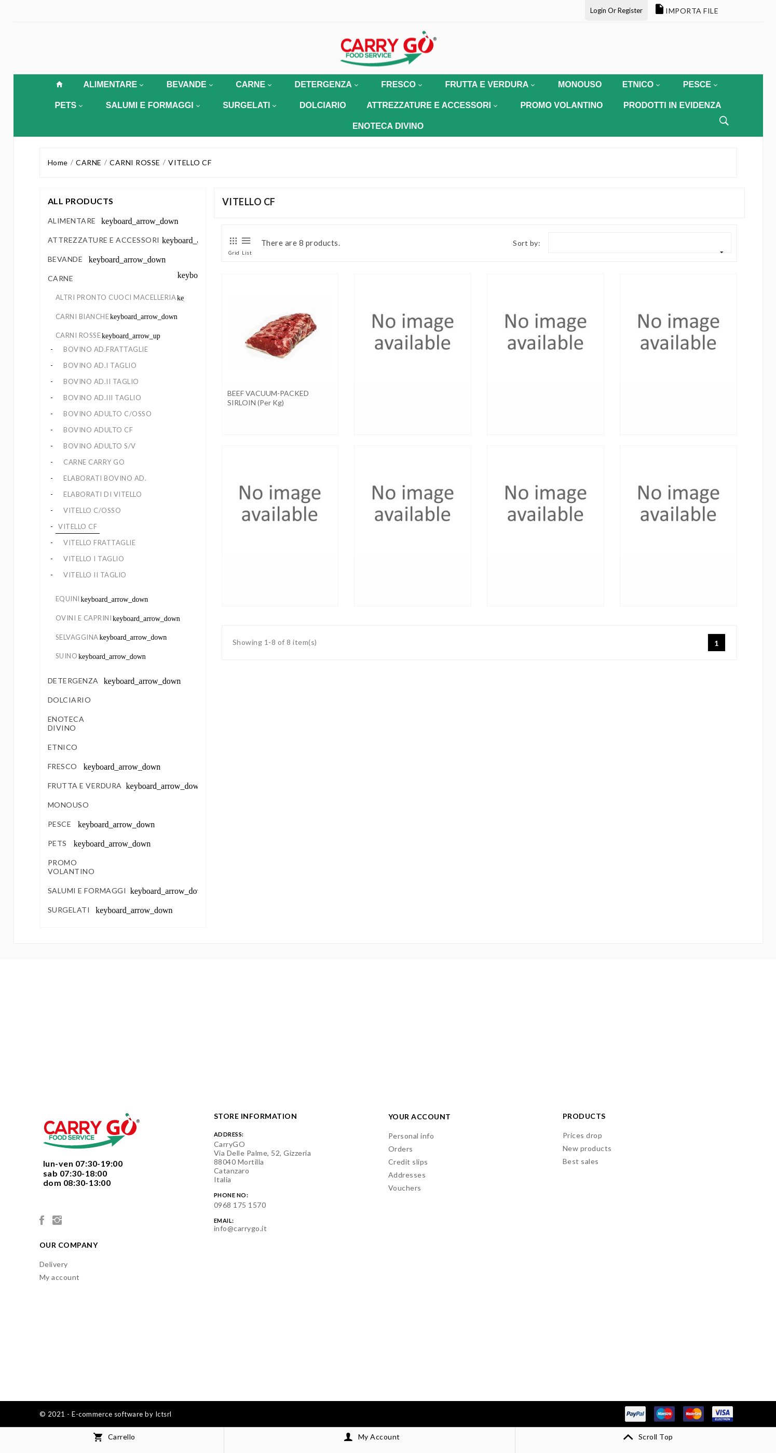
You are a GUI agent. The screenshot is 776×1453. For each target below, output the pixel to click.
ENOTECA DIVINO (388, 126)
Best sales (581, 1161)
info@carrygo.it (240, 1228)
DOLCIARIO (322, 105)
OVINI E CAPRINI (84, 618)
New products (587, 1148)
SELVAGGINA (77, 637)
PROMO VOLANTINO (561, 105)
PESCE (700, 84)
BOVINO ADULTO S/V (99, 446)
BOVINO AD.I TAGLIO (100, 365)
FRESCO (401, 84)
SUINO (67, 656)
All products (81, 201)
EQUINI (68, 599)
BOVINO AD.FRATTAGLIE (105, 349)
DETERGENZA (326, 84)
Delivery (53, 1264)
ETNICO (641, 84)
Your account (419, 1116)
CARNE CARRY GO (94, 462)
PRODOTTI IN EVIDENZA (672, 105)
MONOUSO (580, 84)
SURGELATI (249, 105)
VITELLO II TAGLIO (95, 575)
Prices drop (583, 1135)
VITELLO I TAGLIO (93, 558)
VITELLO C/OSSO (92, 510)
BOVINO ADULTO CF (98, 430)
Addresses (407, 1174)
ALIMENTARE (113, 84)
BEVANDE (190, 84)
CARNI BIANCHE (83, 316)
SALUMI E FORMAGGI (153, 105)
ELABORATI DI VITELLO (102, 494)
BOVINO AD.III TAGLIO (102, 397)
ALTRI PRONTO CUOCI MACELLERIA (116, 297)
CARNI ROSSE (78, 335)
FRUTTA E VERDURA (490, 84)
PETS (69, 105)
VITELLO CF (77, 526)
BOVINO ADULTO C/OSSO (107, 414)
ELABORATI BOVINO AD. (104, 478)
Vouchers (404, 1187)
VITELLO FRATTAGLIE (99, 542)
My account (59, 1277)
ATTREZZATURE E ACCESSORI (431, 105)
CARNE (253, 84)
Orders (400, 1148)
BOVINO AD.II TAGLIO (101, 381)
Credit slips (408, 1161)
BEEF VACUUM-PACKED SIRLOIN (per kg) (268, 398)
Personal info (411, 1135)
